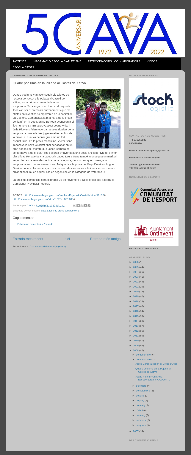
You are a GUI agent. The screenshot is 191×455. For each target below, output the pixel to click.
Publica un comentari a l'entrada (35, 224)
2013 (136, 325)
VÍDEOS (152, 61)
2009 (136, 345)
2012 (136, 330)
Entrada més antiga (105, 239)
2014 (136, 321)
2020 (136, 291)
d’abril (139, 410)
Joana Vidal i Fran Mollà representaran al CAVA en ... (152, 378)
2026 (136, 262)
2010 (136, 340)
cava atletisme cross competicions (60, 210)
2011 (136, 335)
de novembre (143, 359)
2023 (136, 276)
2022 (136, 281)
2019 (136, 296)
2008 (136, 350)
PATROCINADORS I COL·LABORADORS (114, 61)
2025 (136, 267)
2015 (136, 316)
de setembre (143, 390)
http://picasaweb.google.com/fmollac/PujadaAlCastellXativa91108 (64, 195)
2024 (136, 272)
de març (141, 415)
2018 (136, 301)
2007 (136, 431)
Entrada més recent (27, 239)
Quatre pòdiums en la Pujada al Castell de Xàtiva (153, 370)
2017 (136, 306)
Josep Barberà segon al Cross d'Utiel (156, 363)
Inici (67, 239)
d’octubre (141, 385)
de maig (141, 405)
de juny (140, 400)
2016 (136, 311)
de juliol (140, 395)
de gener (141, 425)
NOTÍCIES (19, 61)
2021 (136, 286)
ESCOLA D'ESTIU (23, 67)
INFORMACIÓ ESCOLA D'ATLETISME (57, 61)
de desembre (143, 354)
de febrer (141, 420)
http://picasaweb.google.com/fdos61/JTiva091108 (43, 199)
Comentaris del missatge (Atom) (48, 246)
